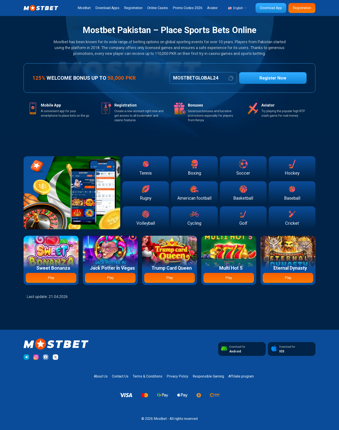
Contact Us (120, 376)
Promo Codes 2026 (187, 8)
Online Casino (157, 8)
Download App (271, 8)
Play (51, 278)
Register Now (272, 78)
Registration (133, 8)
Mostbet (84, 8)
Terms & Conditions (147, 376)
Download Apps (107, 8)
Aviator (212, 8)
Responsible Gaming (208, 376)
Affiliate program (241, 376)
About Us (101, 376)
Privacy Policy (177, 376)
